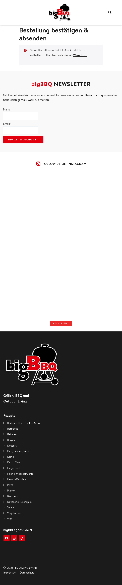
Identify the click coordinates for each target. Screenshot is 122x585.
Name (20, 113)
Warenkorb (80, 55)
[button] (110, 12)
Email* (20, 128)
